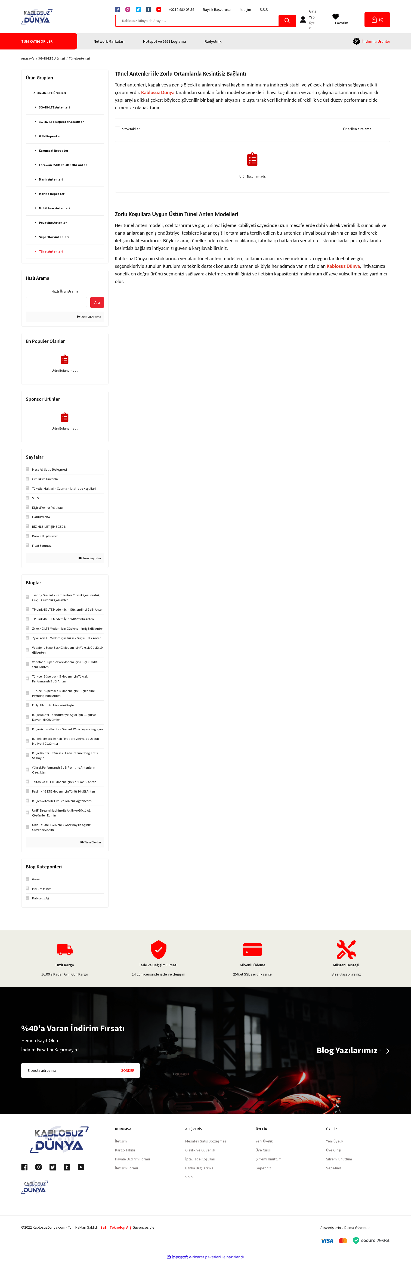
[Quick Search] (56, 302)
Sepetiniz (263, 1168)
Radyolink (213, 41)
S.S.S (264, 9)
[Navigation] (49, 41)
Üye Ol (311, 25)
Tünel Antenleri (79, 58)
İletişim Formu (126, 1168)
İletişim (245, 9)
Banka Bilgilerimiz (199, 1168)
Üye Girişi (263, 1150)
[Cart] (377, 19)
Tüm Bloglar (91, 842)
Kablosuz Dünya (157, 92)
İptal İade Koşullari (200, 1159)
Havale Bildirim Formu (132, 1159)
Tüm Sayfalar (90, 558)
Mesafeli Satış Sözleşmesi (206, 1141)
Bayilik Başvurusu (217, 9)
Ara (97, 302)
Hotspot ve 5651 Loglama (164, 41)
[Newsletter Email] (80, 1070)
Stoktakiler (131, 128)
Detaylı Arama (89, 317)
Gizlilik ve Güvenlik (200, 1150)
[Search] (205, 21)
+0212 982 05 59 (181, 9)
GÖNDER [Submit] (127, 1070)
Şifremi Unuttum (269, 1159)
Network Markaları (109, 41)
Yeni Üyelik (264, 1141)
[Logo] (37, 16)
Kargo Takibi (125, 1150)
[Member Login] (303, 19)
